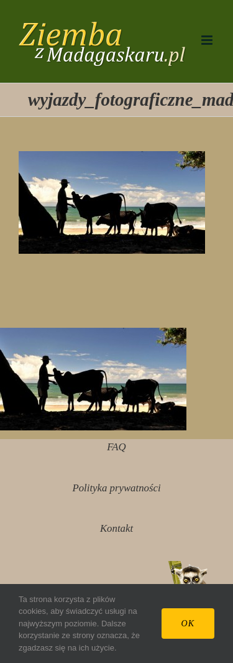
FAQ (116, 447)
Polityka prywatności (116, 488)
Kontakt (116, 528)
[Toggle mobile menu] (207, 40)
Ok (187, 623)
